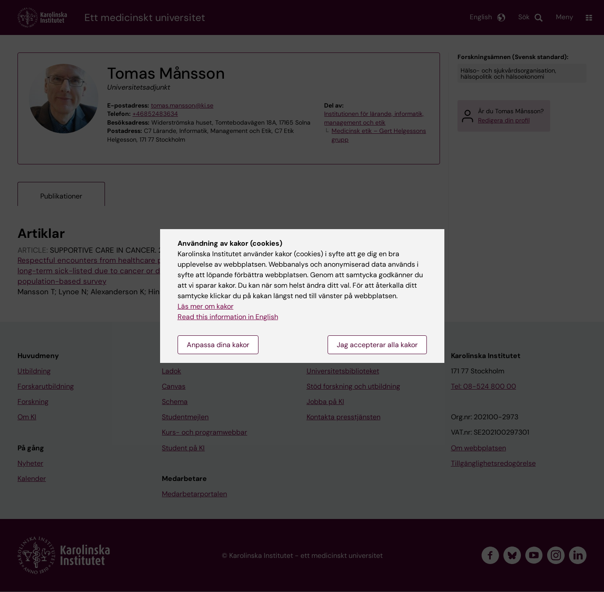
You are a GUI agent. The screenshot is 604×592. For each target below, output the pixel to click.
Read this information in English (228, 316)
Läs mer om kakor (206, 306)
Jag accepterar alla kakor (377, 344)
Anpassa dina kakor (218, 344)
